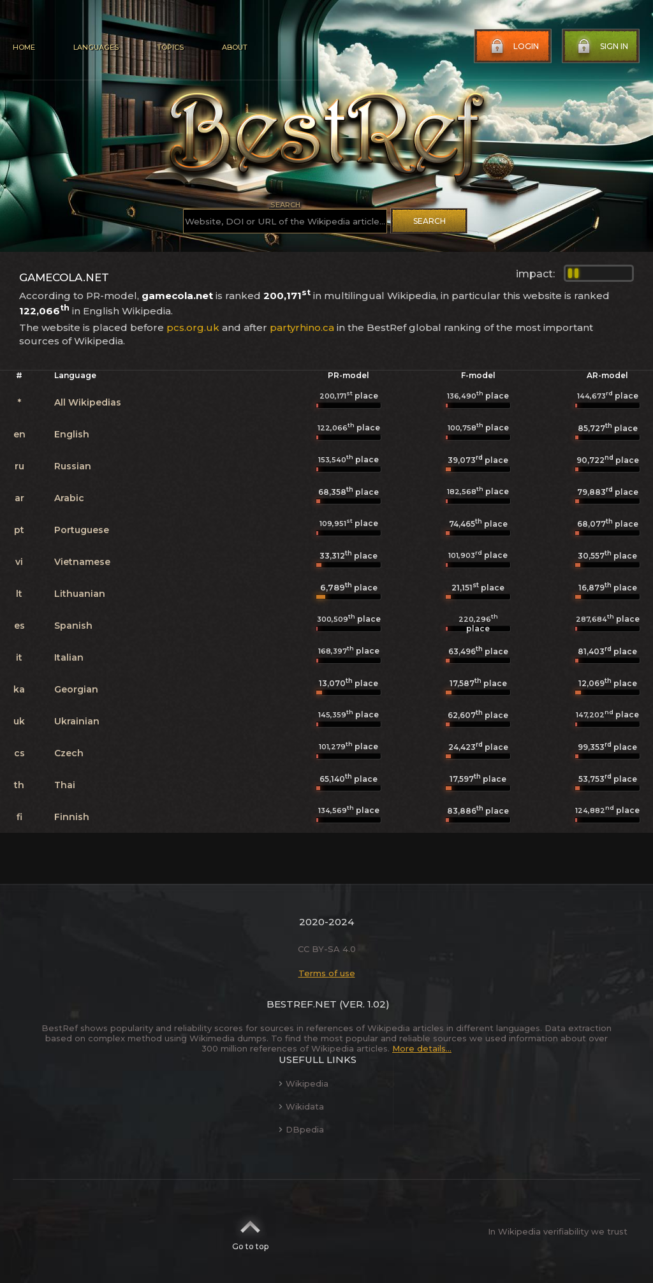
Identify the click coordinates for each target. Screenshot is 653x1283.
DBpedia (301, 1129)
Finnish (71, 817)
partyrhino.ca (302, 327)
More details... (421, 1048)
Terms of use (326, 973)
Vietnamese (82, 562)
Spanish (73, 625)
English (71, 434)
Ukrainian (76, 721)
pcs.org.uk (192, 327)
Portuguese (81, 530)
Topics (170, 47)
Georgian (76, 689)
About (234, 47)
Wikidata (301, 1106)
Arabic (69, 498)
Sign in (601, 47)
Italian (69, 657)
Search (429, 221)
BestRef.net (302, 1004)
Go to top (250, 1231)
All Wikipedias (87, 402)
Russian (72, 466)
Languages (96, 47)
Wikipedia (303, 1083)
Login (513, 47)
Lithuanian (79, 593)
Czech (69, 753)
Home (24, 47)
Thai (64, 785)
